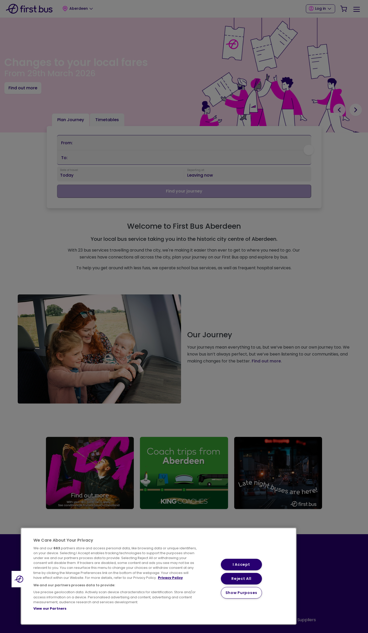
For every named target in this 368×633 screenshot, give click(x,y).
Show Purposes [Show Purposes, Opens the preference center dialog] (241, 592)
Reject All (241, 578)
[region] (159, 576)
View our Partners (50, 608)
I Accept (241, 564)
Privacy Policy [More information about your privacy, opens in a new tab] (170, 578)
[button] (20, 579)
